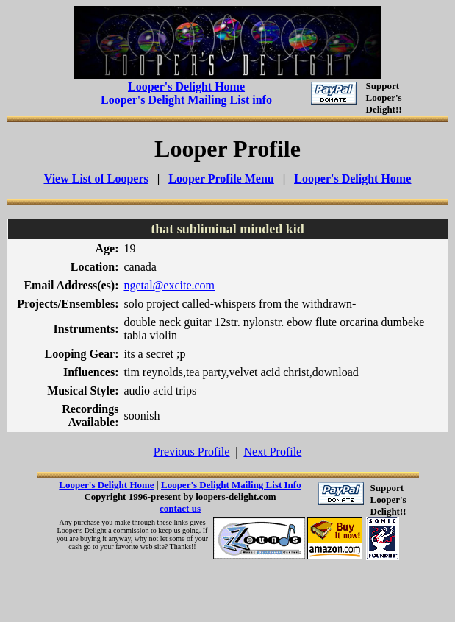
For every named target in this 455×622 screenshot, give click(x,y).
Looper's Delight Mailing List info (186, 99)
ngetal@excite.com (169, 285)
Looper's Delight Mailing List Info (231, 484)
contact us (180, 508)
